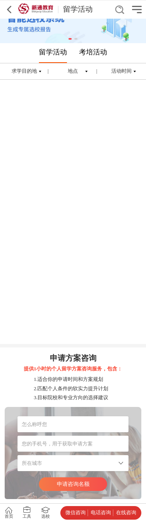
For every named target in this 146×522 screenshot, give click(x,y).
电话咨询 (101, 512)
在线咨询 (126, 512)
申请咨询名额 (73, 484)
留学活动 (53, 52)
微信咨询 (75, 512)
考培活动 (93, 52)
